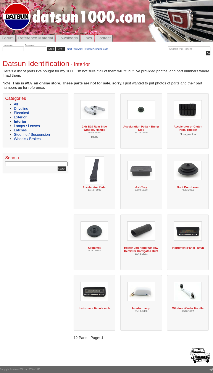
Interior (20, 121)
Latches (20, 130)
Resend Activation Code (96, 49)
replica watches (115, 88)
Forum (8, 38)
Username (8, 45)
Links (87, 38)
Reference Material (35, 38)
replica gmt (54, 88)
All (16, 104)
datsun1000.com (20, 369)
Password (29, 45)
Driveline (21, 109)
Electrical (21, 113)
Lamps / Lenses (27, 126)
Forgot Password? (74, 49)
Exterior (20, 117)
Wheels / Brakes (27, 139)
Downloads (67, 38)
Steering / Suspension (32, 134)
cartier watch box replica (83, 88)
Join (60, 49)
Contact (104, 38)
